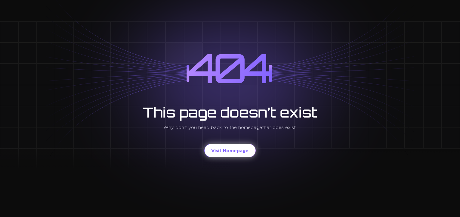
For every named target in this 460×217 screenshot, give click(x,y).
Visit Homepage (230, 150)
